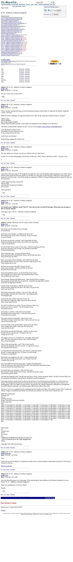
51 (21, 43)
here (6, 212)
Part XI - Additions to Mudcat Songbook (10, 19)
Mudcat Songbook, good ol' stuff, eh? (10, 27)
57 (20, 50)
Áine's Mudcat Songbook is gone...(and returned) (12, 23)
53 (21, 37)
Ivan (2, 78)
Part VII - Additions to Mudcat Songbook (11, 43)
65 (20, 22)
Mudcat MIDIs (6, 59)
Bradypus (3, 79)
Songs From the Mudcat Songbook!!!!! (10, 22)
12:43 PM (27, 72)
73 (22, 42)
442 (21, 17)
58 (21, 39)
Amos (2, 72)
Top (5, 100)
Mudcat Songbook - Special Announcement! (11, 36)
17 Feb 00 (21, 74)
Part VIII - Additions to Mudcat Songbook (11, 42)
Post (2, 100)
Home (23, 6)
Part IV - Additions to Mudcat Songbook (10, 49)
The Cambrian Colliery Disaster (8, 61)
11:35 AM (27, 69)
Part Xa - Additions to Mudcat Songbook (10, 35)
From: (3, 89)
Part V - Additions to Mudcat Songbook (10, 47)
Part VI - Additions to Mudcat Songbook (10, 45)
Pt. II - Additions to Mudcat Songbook (10, 50)
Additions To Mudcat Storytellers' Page (10, 32)
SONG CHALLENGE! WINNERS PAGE (49, 126)
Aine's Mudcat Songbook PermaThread (10, 17)
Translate (12, 100)
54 (21, 45)
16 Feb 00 (21, 69)
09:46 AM (27, 74)
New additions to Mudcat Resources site (10, 53)
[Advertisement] (55, 30)
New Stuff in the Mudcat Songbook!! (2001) (11, 40)
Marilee (3, 64)
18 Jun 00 (21, 78)
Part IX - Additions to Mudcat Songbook (10, 39)
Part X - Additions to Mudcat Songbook (10, 37)
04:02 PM (27, 78)
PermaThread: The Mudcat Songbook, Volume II (12, 26)
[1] (5, 8)
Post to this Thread (16, 6)
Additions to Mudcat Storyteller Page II (10, 30)
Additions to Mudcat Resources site (9, 55)
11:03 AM (27, 76)
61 (21, 47)
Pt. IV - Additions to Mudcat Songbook (10, 46)
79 (20, 32)
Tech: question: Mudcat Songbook (9, 24)
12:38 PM (27, 70)
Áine (2, 70)
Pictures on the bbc (6, 466)
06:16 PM (27, 79)
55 (21, 49)
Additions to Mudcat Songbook (8, 52)
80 (21, 19)
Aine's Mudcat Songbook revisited (9, 20)
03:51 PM (27, 81)
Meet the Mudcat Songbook (7, 33)
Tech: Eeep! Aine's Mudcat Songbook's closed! (12, 29)
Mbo (2, 69)
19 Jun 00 (21, 81)
